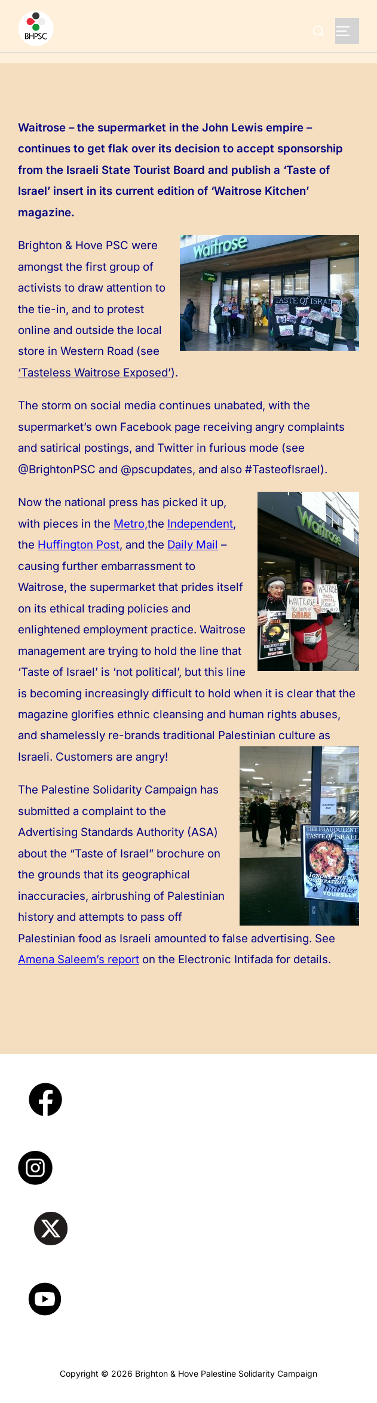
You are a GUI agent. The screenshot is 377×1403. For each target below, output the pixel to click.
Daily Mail (192, 545)
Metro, (131, 524)
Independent (200, 524)
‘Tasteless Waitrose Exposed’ (94, 372)
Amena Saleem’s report (78, 959)
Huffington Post (78, 545)
